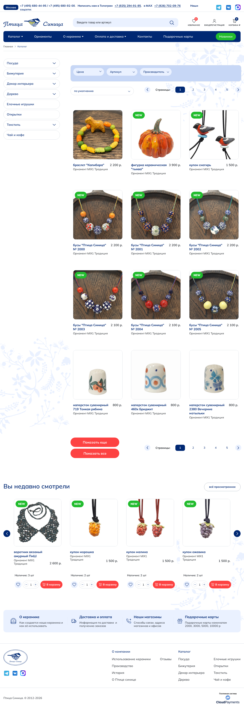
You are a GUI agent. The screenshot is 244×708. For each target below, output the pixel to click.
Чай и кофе (15, 135)
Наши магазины (148, 617)
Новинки (226, 36)
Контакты (145, 36)
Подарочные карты (178, 36)
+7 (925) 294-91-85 (128, 5)
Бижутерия (31, 73)
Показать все (95, 453)
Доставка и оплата (95, 617)
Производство (122, 666)
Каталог (15, 36)
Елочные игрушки (20, 104)
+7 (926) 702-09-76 (167, 5)
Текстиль (31, 125)
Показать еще (95, 442)
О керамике (73, 36)
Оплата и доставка (110, 36)
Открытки (14, 114)
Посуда (31, 63)
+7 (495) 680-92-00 (62, 5)
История (118, 673)
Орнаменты (43, 36)
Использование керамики (131, 659)
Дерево (31, 94)
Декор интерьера (31, 84)
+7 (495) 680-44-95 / (34, 5)
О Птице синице (124, 680)
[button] (237, 533)
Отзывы (165, 659)
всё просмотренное (222, 486)
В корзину (51, 584)
